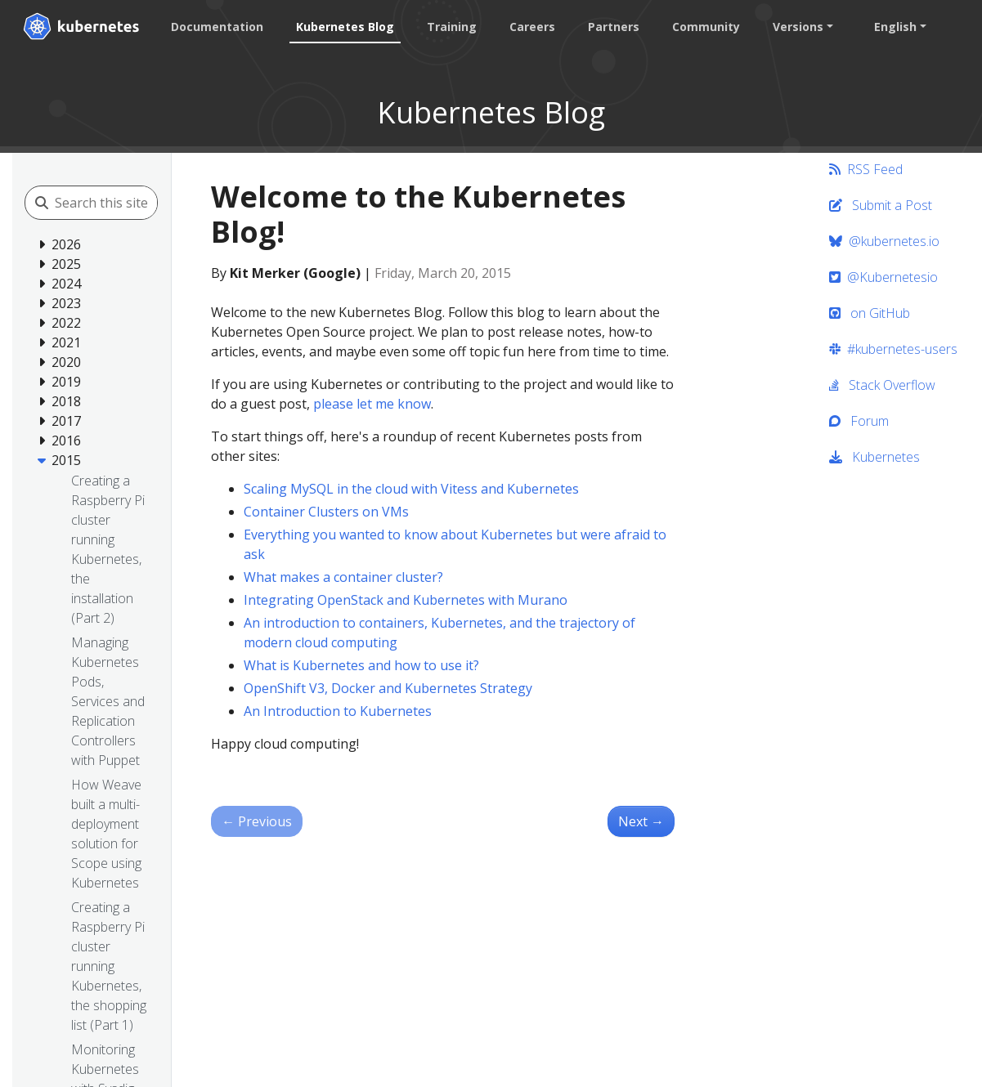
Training (452, 26)
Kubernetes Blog (345, 26)
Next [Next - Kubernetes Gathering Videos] (641, 821)
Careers (532, 26)
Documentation (217, 26)
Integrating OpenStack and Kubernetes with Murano (405, 600)
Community (706, 26)
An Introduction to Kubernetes (338, 711)
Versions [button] (798, 26)
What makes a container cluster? (343, 577)
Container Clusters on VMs (326, 512)
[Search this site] (128, 202)
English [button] (895, 26)
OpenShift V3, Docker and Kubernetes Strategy (388, 688)
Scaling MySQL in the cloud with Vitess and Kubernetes (411, 489)
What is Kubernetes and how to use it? (361, 665)
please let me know (372, 404)
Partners (613, 26)
